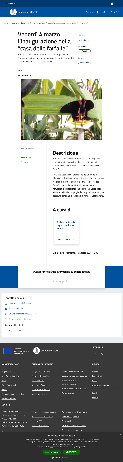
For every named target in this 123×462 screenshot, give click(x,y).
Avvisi (32, 22)
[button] (61, 457)
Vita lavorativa (38, 380)
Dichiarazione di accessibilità (74, 425)
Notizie (23, 22)
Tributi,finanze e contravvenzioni (69, 382)
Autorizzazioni (68, 392)
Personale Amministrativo (13, 394)
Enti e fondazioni (9, 385)
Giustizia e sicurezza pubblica (74, 375)
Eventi (95, 397)
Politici (4, 389)
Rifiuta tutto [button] (72, 452)
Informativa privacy (70, 416)
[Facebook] (96, 12)
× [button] (120, 435)
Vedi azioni (84, 40)
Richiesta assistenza (40, 425)
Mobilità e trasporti (40, 394)
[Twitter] (102, 12)
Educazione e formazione (72, 371)
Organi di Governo (9, 371)
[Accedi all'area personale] (112, 3)
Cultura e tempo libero (41, 375)
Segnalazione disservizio (42, 416)
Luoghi (95, 392)
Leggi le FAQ (37, 421)
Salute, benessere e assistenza (75, 388)
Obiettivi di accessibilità (72, 430)
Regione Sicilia (10, 3)
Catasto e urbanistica (41, 389)
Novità (14, 22)
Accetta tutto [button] (51, 452)
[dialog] (61, 447)
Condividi (84, 34)
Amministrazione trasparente (74, 411)
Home (5, 22)
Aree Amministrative (10, 375)
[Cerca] (117, 12)
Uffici (4, 380)
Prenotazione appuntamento (44, 411)
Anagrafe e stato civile (41, 371)
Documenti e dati (9, 398)
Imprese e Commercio (41, 385)
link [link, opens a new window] (85, 447)
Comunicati (97, 375)
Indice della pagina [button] (28, 149)
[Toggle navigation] (5, 11)
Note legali (66, 421)
